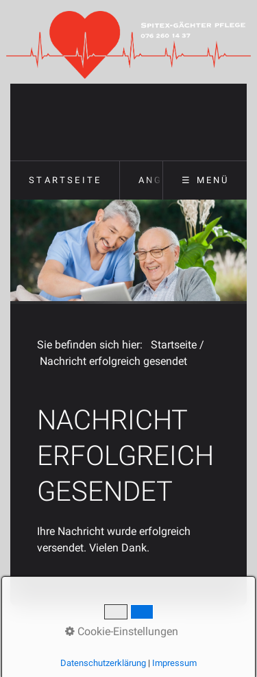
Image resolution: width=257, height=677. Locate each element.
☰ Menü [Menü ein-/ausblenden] (205, 180)
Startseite (65, 180)
